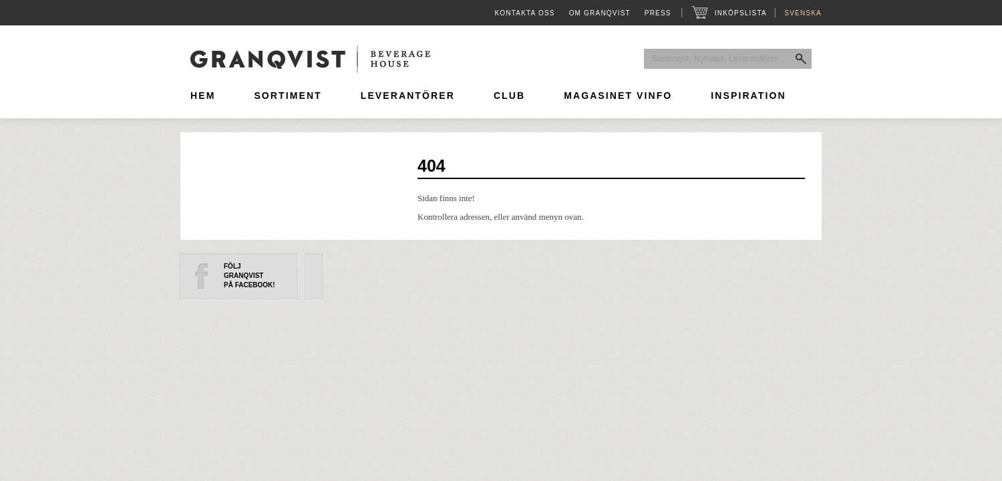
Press (658, 13)
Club (509, 95)
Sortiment (287, 95)
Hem (202, 95)
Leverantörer (408, 95)
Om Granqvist (600, 13)
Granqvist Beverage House (310, 59)
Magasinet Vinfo (618, 95)
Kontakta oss (524, 13)
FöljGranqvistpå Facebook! (249, 276)
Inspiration (748, 95)
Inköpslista (740, 13)
